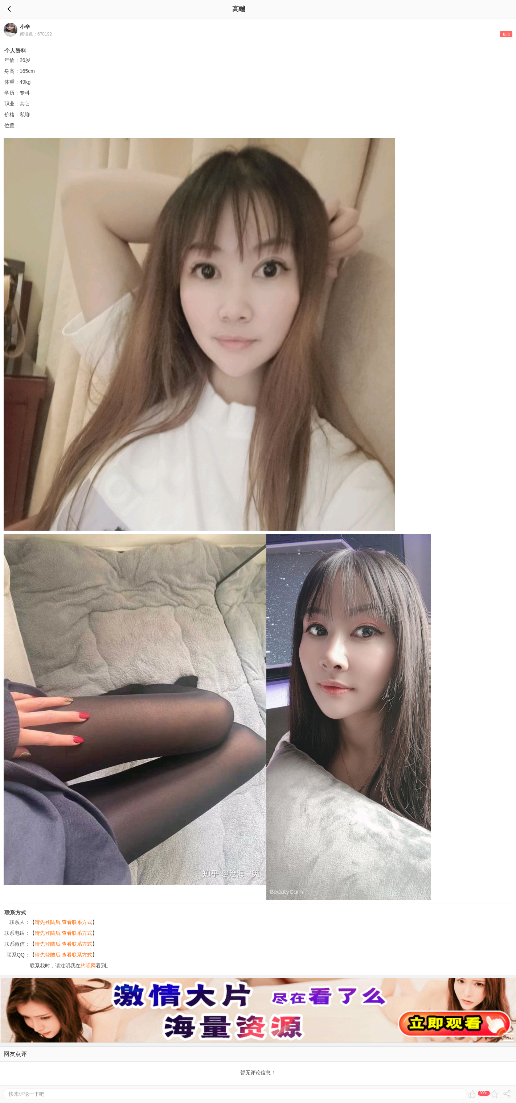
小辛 (25, 27)
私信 (506, 34)
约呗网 (88, 966)
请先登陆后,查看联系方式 (63, 922)
